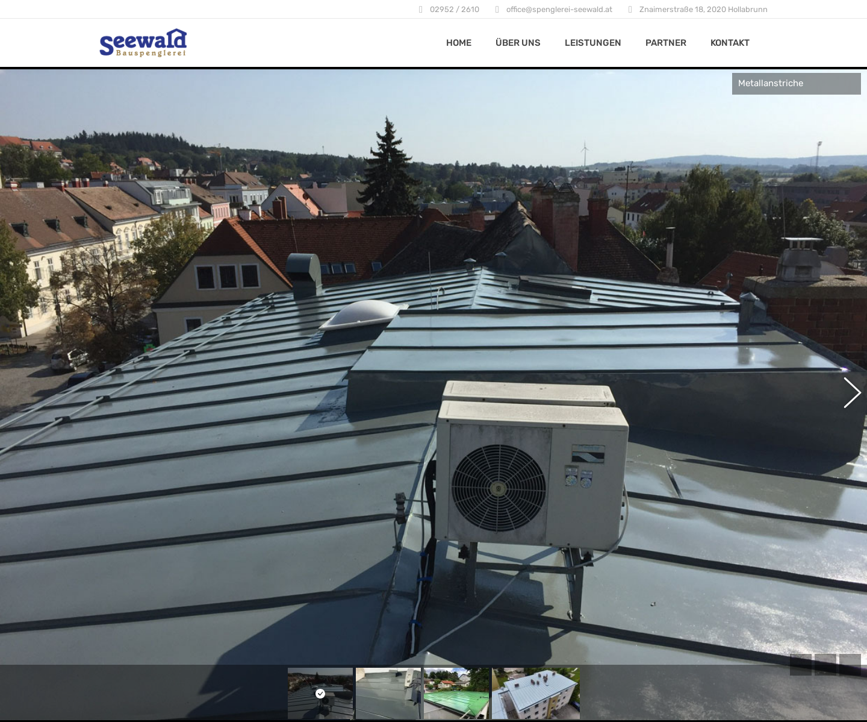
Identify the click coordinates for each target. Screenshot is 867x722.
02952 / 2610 (454, 9)
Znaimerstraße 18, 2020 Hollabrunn (703, 9)
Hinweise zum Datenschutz (389, 647)
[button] (846, 333)
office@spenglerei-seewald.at (559, 9)
